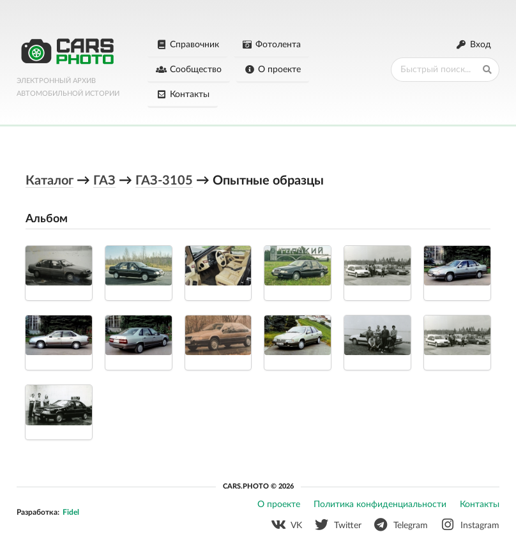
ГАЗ (104, 179)
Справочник (187, 44)
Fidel (71, 511)
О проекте (273, 69)
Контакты (182, 94)
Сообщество (189, 69)
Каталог (49, 179)
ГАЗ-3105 (164, 179)
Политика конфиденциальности (380, 503)
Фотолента (271, 44)
